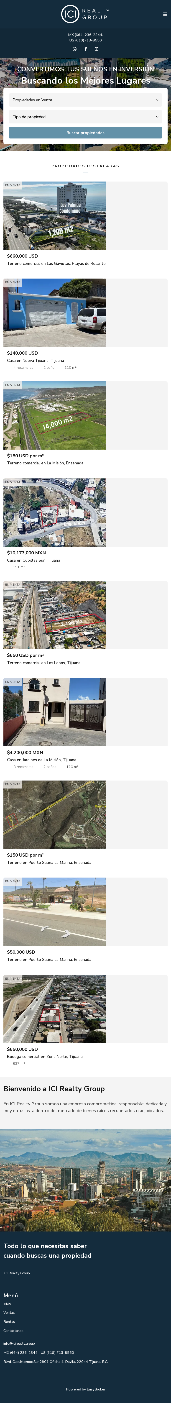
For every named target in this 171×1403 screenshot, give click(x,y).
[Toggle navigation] (165, 14)
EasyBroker (96, 1389)
